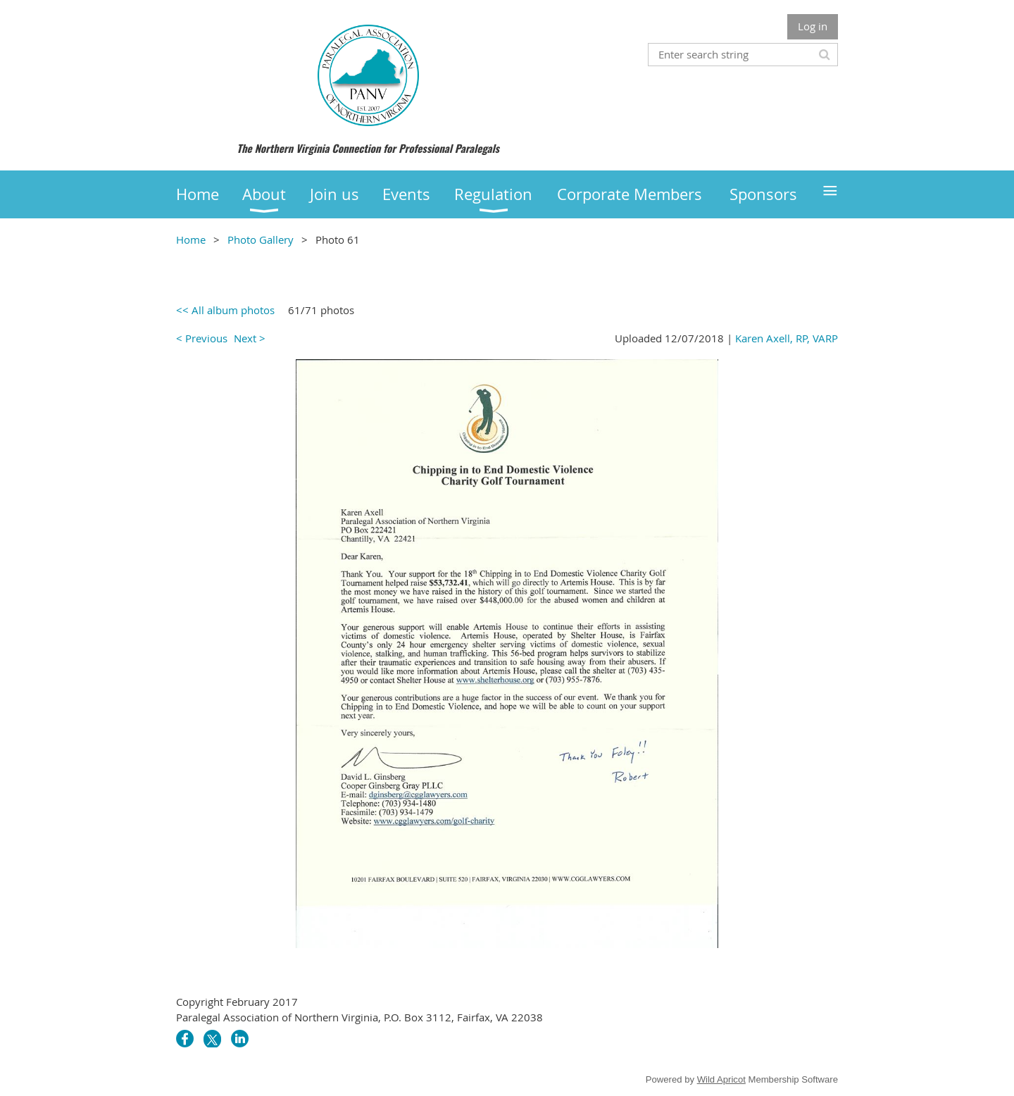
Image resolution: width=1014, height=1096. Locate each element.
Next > (249, 338)
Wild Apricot (721, 1079)
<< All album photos (225, 310)
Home (191, 239)
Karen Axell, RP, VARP (786, 338)
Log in (812, 26)
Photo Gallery (260, 239)
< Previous (201, 338)
